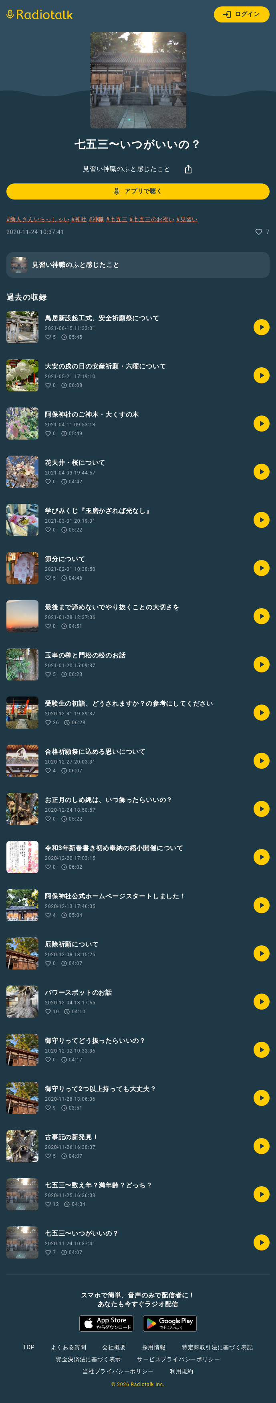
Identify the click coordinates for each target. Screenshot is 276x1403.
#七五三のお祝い (152, 219)
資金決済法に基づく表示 (88, 1359)
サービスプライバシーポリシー (178, 1359)
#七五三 (117, 219)
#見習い (187, 219)
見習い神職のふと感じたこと (126, 169)
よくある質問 (69, 1347)
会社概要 (114, 1347)
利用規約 (181, 1371)
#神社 (79, 219)
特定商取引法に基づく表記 (217, 1347)
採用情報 (154, 1347)
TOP (28, 1347)
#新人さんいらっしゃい (37, 219)
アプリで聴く (137, 191)
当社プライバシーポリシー (118, 1371)
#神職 (96, 219)
